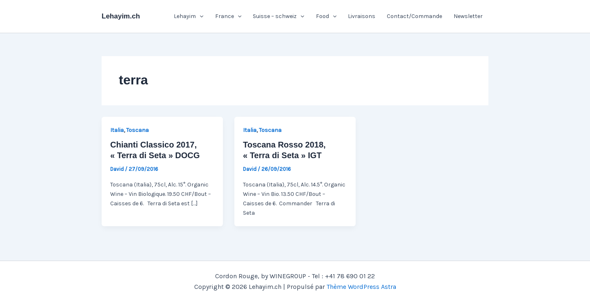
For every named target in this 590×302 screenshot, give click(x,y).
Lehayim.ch (121, 16)
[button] (199, 16)
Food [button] (326, 16)
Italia (117, 130)
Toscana (137, 130)
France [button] (228, 16)
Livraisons (361, 16)
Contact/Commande (414, 16)
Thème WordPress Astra (361, 287)
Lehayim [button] (188, 16)
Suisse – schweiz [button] (278, 16)
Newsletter (468, 16)
